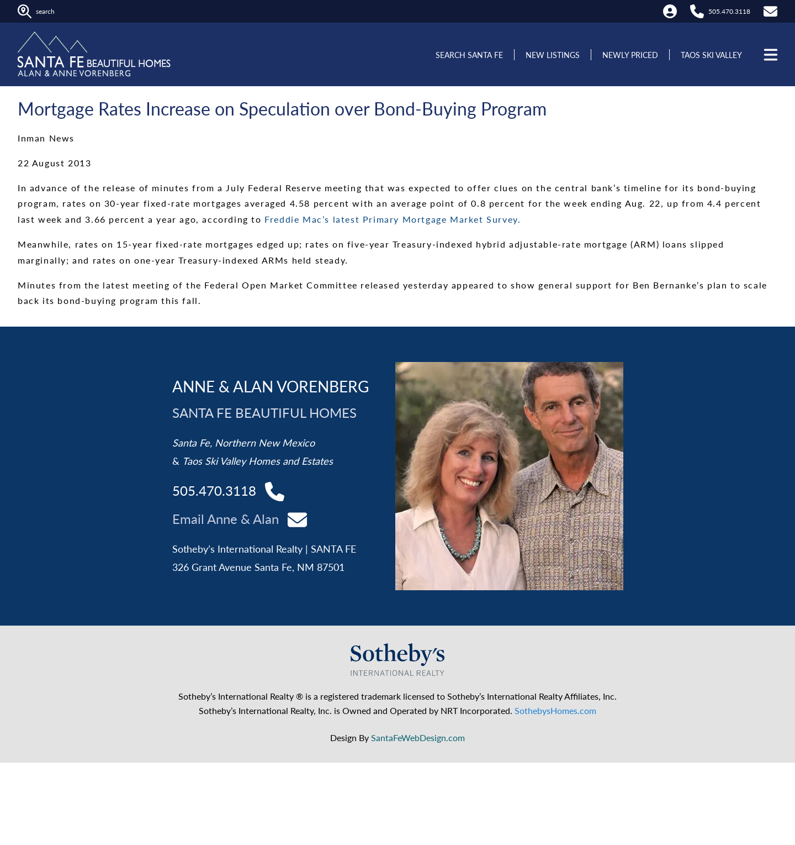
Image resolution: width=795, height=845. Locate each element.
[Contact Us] (770, 11)
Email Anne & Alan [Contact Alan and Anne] (225, 518)
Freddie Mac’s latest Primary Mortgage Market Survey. (392, 219)
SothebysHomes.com (555, 710)
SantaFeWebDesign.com (418, 737)
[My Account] (670, 11)
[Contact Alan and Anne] (297, 518)
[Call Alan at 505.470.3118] (697, 11)
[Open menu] (769, 54)
